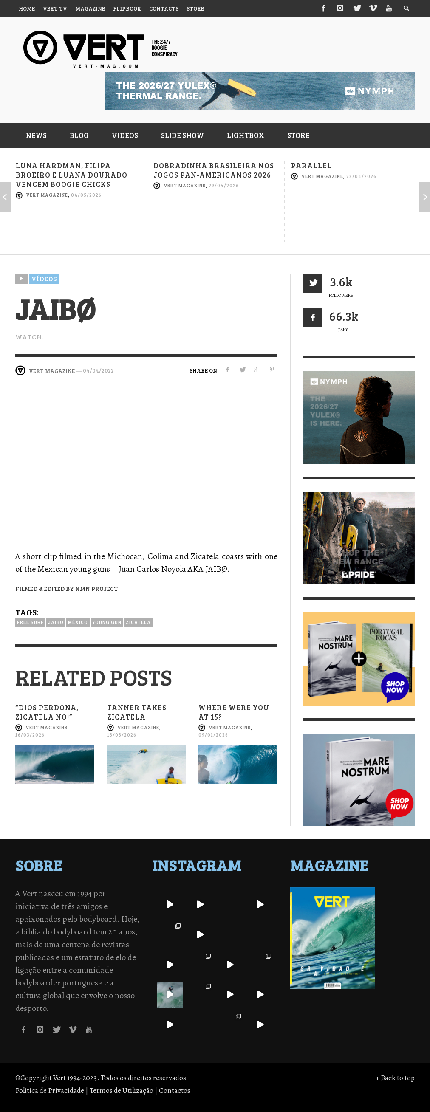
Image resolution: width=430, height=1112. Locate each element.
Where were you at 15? (233, 712)
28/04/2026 (361, 176)
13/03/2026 (121, 735)
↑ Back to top (395, 1078)
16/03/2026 (30, 735)
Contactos (174, 1090)
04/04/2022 (98, 370)
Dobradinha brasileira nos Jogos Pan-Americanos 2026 (213, 170)
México (78, 622)
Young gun (107, 622)
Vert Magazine (47, 195)
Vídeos (44, 278)
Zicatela (138, 622)
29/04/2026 (224, 185)
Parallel (311, 165)
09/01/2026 (213, 735)
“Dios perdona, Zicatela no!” (47, 712)
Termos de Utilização (121, 1090)
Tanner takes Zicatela (137, 712)
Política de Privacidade (49, 1090)
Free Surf (30, 622)
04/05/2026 (86, 195)
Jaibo (56, 622)
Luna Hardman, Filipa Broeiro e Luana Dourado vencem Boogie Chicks (71, 175)
